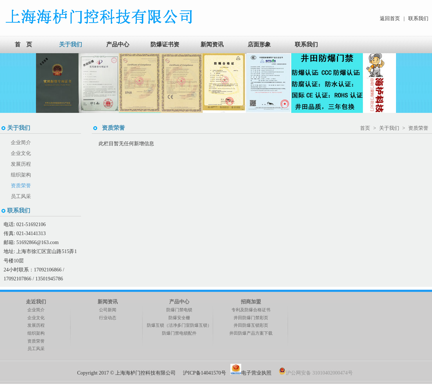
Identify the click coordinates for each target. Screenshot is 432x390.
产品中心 (117, 44)
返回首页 (390, 18)
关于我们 (70, 44)
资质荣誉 (21, 185)
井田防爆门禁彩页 (251, 317)
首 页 (23, 44)
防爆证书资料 (164, 52)
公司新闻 (107, 309)
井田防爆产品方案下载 (251, 333)
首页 (365, 128)
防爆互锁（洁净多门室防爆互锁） (179, 325)
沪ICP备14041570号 (204, 373)
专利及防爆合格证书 (250, 309)
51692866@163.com (37, 242)
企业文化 (21, 153)
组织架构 (21, 175)
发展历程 (21, 164)
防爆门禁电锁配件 (179, 333)
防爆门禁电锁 (179, 309)
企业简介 (21, 142)
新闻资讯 (212, 44)
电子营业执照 (251, 373)
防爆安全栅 (179, 317)
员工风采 (21, 196)
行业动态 (107, 317)
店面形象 (259, 44)
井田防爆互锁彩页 (251, 325)
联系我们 (418, 18)
